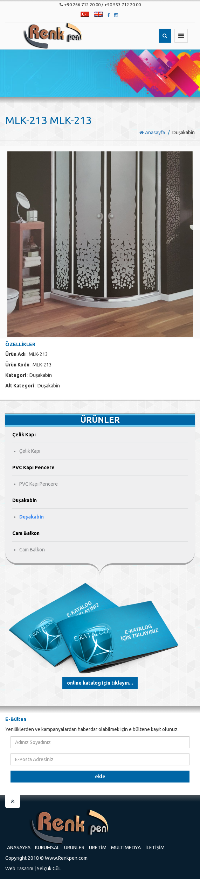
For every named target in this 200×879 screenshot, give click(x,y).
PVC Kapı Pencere (38, 484)
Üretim (97, 847)
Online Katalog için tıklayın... (100, 683)
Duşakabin (31, 517)
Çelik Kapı (29, 451)
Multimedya (126, 847)
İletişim (155, 847)
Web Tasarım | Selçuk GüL (33, 868)
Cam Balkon (32, 549)
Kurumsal (47, 847)
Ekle (100, 776)
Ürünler (74, 847)
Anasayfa (152, 132)
